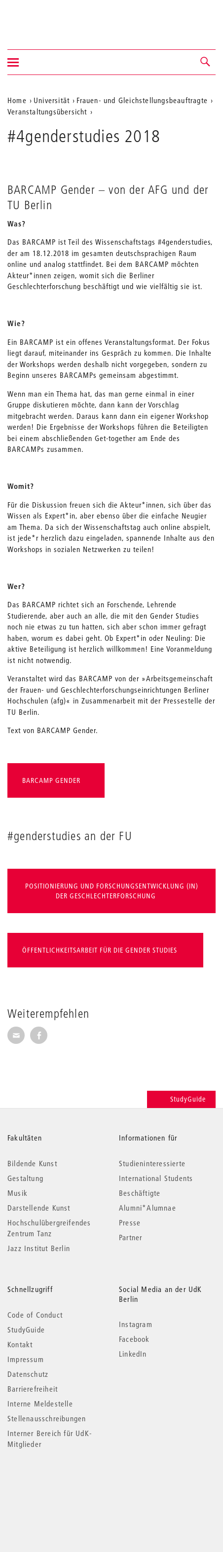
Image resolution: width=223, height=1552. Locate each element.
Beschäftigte (139, 1193)
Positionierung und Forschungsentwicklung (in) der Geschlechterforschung (111, 891)
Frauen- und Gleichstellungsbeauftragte (142, 100)
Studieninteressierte (152, 1163)
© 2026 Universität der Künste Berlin (59, 1485)
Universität (52, 100)
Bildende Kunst (32, 1163)
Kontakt (20, 1344)
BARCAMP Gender (51, 780)
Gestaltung (25, 1178)
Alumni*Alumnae (147, 1208)
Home (17, 100)
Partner (130, 1237)
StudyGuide (181, 1099)
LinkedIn (133, 1354)
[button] (206, 62)
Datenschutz (27, 1374)
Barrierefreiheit (32, 1389)
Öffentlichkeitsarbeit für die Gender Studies (100, 950)
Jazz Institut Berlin (38, 1248)
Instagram (135, 1324)
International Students (156, 1178)
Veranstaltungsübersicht (47, 111)
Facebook (134, 1339)
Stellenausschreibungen (46, 1418)
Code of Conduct (35, 1315)
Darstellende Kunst (39, 1208)
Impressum (25, 1359)
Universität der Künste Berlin (46, 18)
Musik (17, 1193)
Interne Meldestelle (40, 1403)
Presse (130, 1222)
